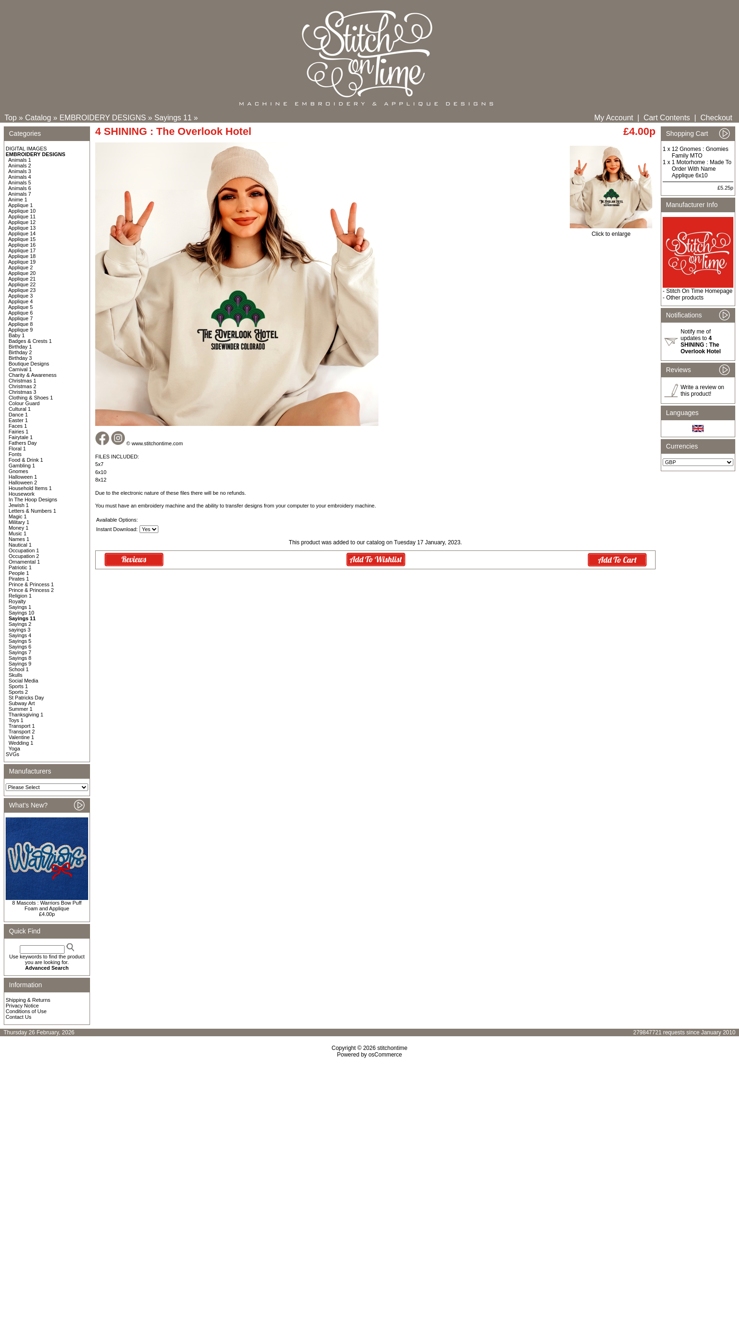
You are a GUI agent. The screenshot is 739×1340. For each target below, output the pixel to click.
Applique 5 (20, 307)
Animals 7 (19, 194)
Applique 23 (22, 290)
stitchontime (392, 1048)
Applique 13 (22, 228)
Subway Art (21, 703)
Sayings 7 (19, 652)
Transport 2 (21, 731)
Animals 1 (19, 160)
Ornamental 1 (24, 562)
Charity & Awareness (32, 375)
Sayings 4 (19, 635)
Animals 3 (19, 171)
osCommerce (385, 1054)
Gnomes (18, 471)
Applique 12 (22, 222)
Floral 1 (17, 448)
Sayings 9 (19, 663)
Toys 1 (16, 720)
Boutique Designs (28, 363)
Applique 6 (20, 313)
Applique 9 (20, 330)
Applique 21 (22, 279)
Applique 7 (20, 318)
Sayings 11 (172, 118)
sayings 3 (19, 630)
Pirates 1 (18, 579)
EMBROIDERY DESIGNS (102, 118)
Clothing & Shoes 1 (30, 397)
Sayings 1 (19, 607)
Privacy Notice (22, 1005)
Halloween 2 (22, 482)
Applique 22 (22, 284)
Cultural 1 (19, 409)
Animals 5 (19, 182)
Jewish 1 (18, 505)
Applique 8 (20, 324)
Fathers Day (22, 443)
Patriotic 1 (20, 567)
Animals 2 (19, 165)
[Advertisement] (369, 1139)
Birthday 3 (20, 358)
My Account (613, 118)
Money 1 (18, 528)
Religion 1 (20, 596)
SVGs (12, 754)
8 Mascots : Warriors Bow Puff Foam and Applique (47, 905)
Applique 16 (22, 245)
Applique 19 (22, 262)
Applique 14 (22, 233)
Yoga (14, 748)
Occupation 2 (23, 556)
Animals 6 (19, 188)
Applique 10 (22, 211)
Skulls (15, 675)
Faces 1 (17, 426)
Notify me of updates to (701, 341)
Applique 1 (20, 205)
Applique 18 (22, 256)
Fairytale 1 (20, 437)
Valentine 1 (21, 737)
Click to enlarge (611, 231)
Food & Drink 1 (25, 460)
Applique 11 (22, 216)
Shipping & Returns (28, 1000)
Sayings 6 (19, 646)
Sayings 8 (19, 658)
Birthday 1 (20, 347)
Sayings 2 (19, 624)
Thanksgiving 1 (25, 714)
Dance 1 (18, 414)
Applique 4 (20, 301)
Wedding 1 (20, 743)
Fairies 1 (18, 431)
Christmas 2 (22, 386)
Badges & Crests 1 (30, 341)
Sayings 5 (19, 641)
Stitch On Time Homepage (699, 291)
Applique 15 (22, 239)
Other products (684, 297)
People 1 (18, 573)
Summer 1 (20, 709)
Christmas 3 (22, 392)
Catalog (38, 118)
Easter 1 (18, 420)
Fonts (15, 454)
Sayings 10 (21, 613)
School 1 (18, 669)
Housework (21, 494)
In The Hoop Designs (32, 499)
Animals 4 (19, 177)
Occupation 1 (23, 550)
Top (11, 118)
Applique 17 (22, 250)
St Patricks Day (26, 697)
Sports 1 (18, 686)
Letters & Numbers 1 (32, 511)
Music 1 (17, 533)
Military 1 (18, 522)
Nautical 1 (20, 545)
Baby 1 (16, 335)
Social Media (23, 680)
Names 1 (18, 539)
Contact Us (18, 1017)
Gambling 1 (21, 465)
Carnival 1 (20, 369)
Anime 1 (17, 199)
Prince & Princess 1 (31, 584)
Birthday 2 (20, 352)
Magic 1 (17, 516)
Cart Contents (666, 118)
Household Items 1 (30, 488)
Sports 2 (18, 692)
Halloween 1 (22, 477)
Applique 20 (22, 273)
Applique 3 (20, 296)
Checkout (716, 118)
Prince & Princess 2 (31, 590)
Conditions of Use (26, 1011)
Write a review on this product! (702, 390)
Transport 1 (21, 726)
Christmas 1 (22, 380)
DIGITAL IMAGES (26, 148)
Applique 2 (20, 267)
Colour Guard (24, 403)
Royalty (17, 601)
